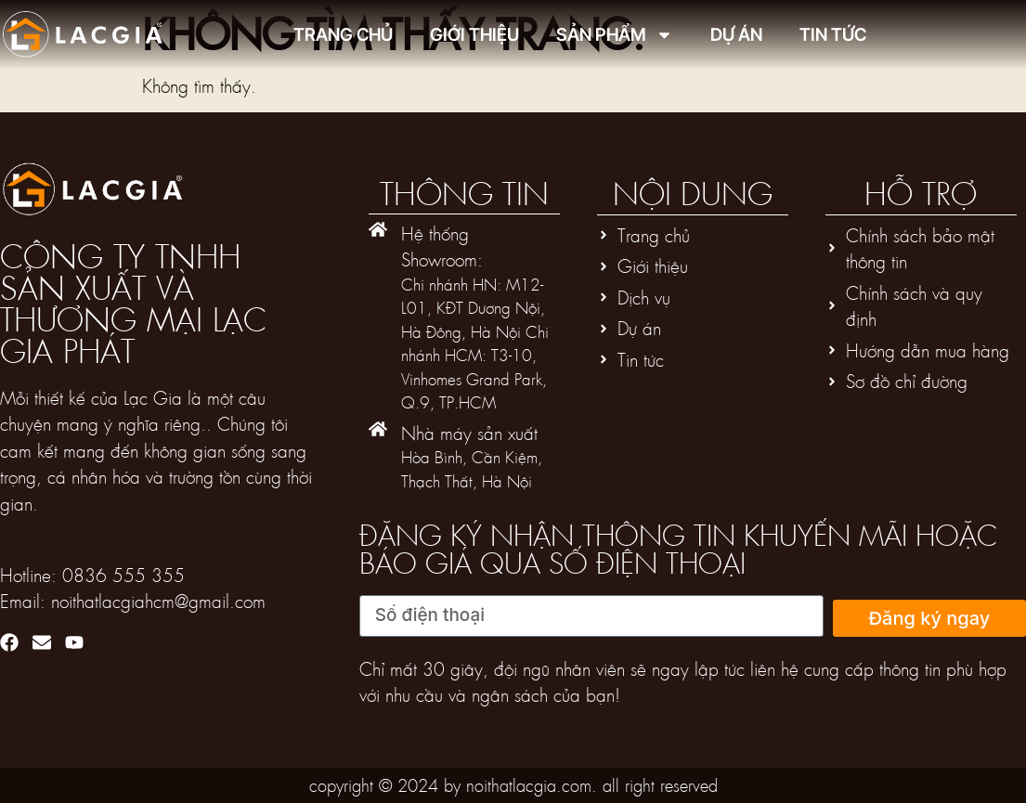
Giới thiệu (474, 34)
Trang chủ (343, 34)
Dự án (736, 34)
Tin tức (832, 34)
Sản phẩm (614, 35)
